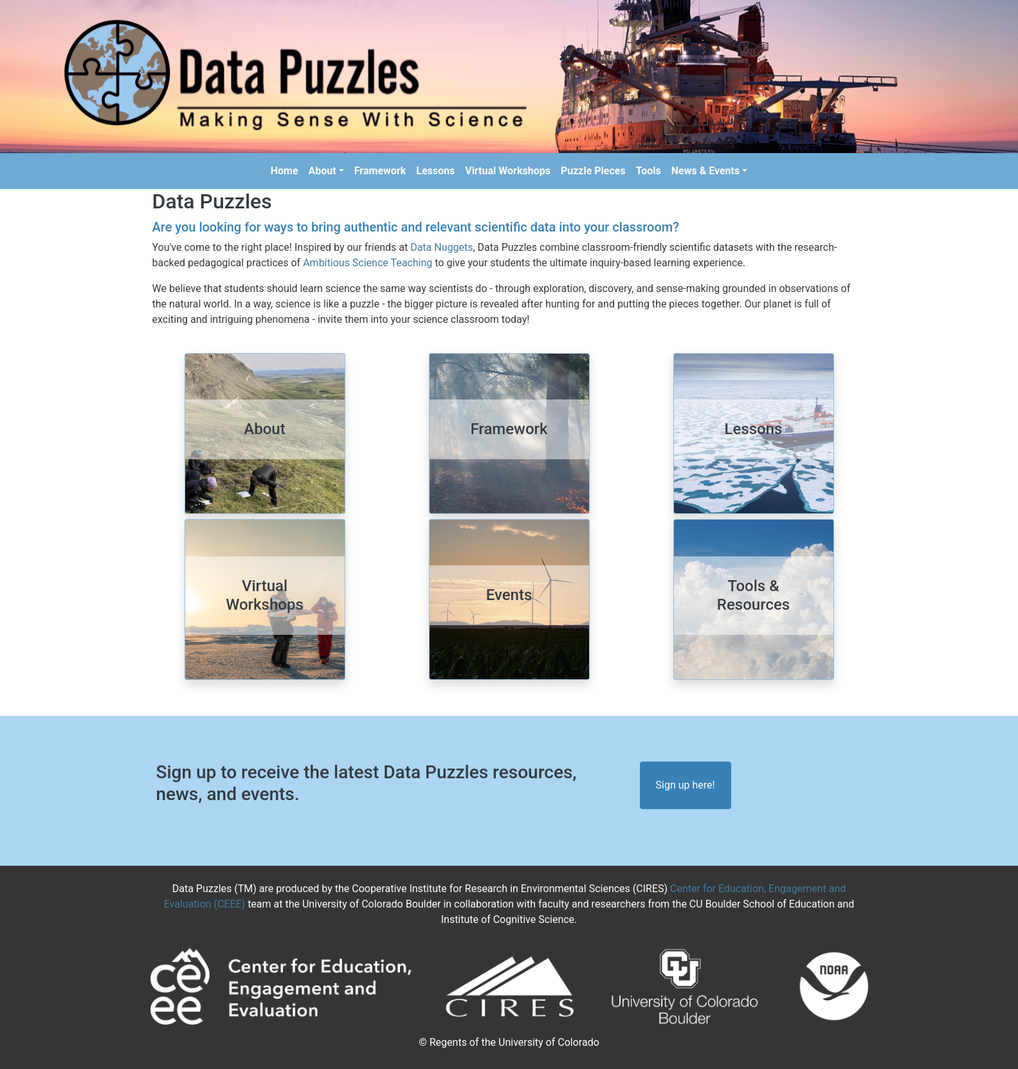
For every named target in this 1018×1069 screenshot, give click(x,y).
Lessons (435, 171)
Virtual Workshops (507, 171)
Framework (380, 171)
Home (284, 171)
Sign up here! (685, 785)
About (322, 171)
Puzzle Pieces (593, 171)
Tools (648, 171)
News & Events (705, 171)
